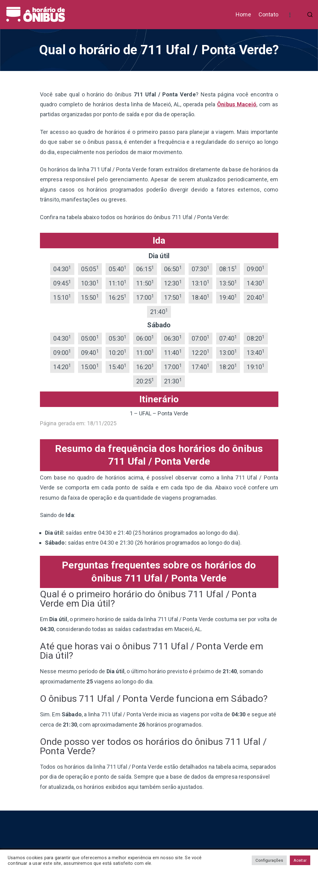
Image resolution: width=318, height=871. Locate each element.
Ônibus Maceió (236, 104)
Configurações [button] (269, 860)
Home (243, 14)
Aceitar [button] (300, 860)
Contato (268, 14)
